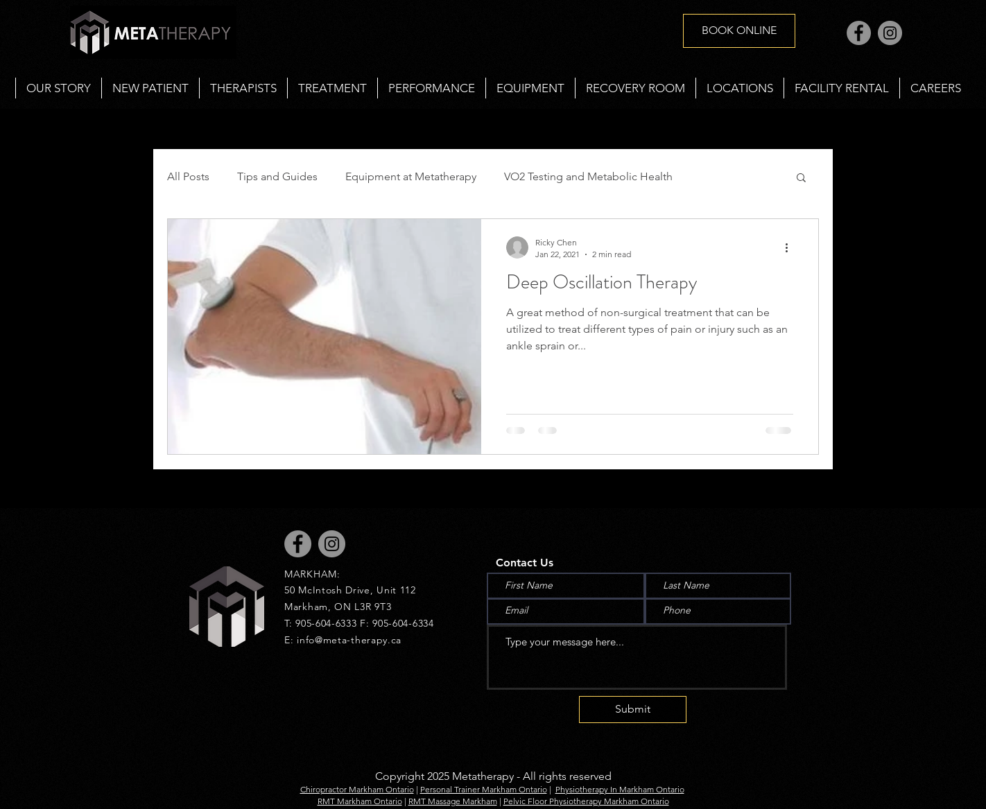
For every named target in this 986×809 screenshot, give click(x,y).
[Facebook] (859, 33)
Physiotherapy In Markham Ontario (619, 789)
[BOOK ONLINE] (739, 31)
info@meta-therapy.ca (349, 640)
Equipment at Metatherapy (410, 176)
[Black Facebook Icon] (26, 385)
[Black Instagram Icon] (26, 424)
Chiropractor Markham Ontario (357, 789)
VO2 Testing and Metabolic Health (588, 176)
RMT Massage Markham (452, 801)
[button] (332, 88)
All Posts (188, 176)
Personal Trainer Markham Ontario (483, 789)
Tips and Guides (277, 176)
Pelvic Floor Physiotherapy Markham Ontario (586, 801)
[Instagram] (890, 33)
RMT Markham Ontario (360, 801)
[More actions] (791, 247)
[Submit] (632, 709)
